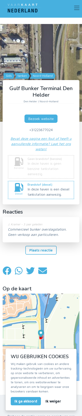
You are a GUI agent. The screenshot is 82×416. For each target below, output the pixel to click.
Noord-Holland (42, 75)
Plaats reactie (41, 250)
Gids (8, 75)
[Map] (41, 70)
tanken (22, 75)
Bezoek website (41, 119)
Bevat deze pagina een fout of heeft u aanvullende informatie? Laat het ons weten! (41, 144)
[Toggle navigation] (76, 8)
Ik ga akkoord (25, 401)
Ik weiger (53, 401)
